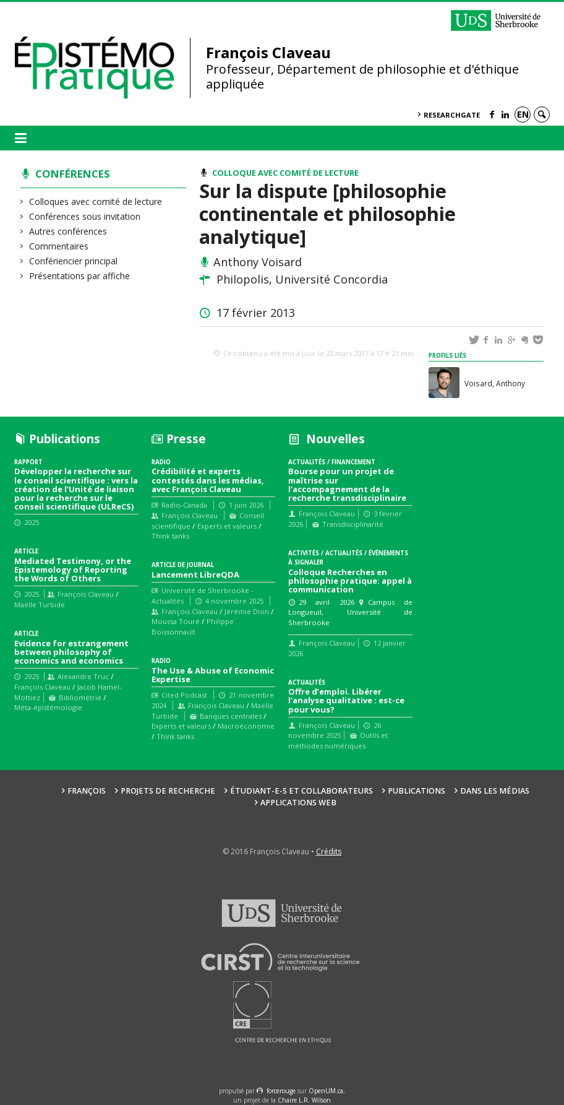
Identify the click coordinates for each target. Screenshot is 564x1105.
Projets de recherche (168, 791)
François (86, 791)
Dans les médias (494, 791)
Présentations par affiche (80, 276)
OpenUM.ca (326, 1090)
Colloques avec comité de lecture (96, 201)
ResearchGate (452, 114)
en (523, 114)
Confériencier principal (74, 261)
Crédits (328, 851)
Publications (416, 791)
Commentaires (59, 246)
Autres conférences (68, 231)
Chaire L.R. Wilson (304, 1100)
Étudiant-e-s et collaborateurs (301, 791)
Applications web (298, 802)
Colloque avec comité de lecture (285, 173)
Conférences (72, 174)
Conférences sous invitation (85, 216)
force (281, 1090)
